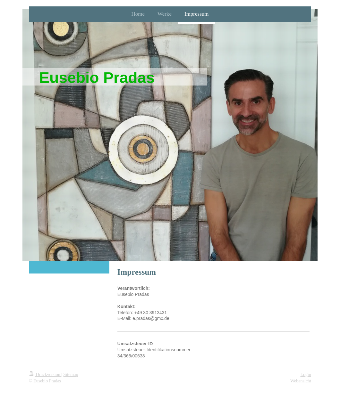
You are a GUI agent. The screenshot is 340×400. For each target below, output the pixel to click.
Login (306, 374)
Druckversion (45, 374)
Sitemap (71, 374)
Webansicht (300, 381)
